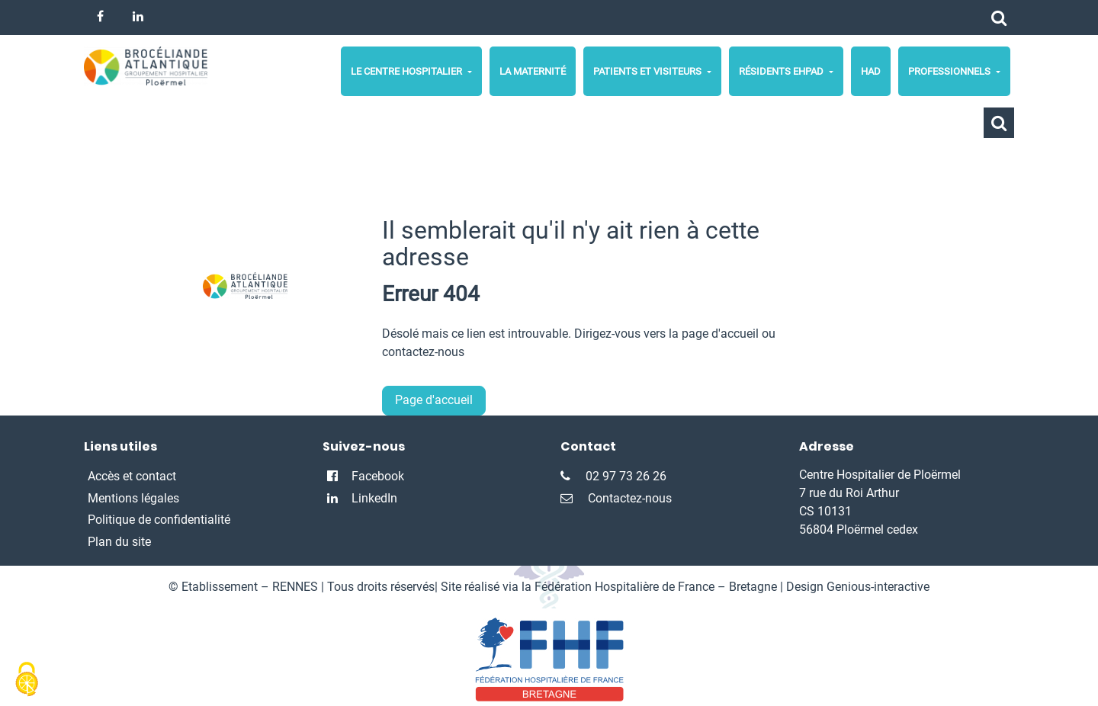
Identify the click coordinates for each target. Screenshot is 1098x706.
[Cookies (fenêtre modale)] (26, 680)
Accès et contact (132, 476)
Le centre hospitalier (407, 71)
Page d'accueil (434, 400)
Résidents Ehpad (782, 71)
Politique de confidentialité (159, 519)
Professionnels (950, 71)
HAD (871, 71)
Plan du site (119, 541)
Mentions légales (133, 498)
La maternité (532, 71)
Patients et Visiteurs (648, 71)
